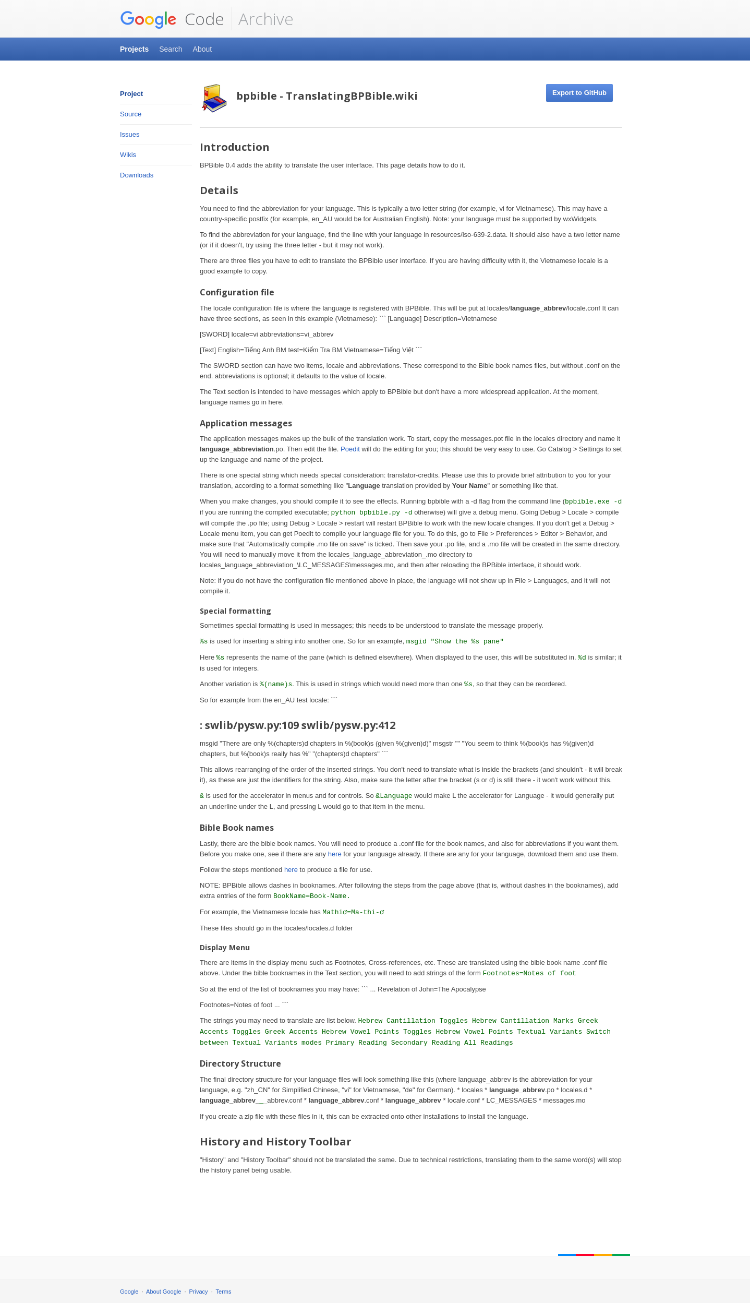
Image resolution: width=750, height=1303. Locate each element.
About (202, 49)
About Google (163, 1291)
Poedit (350, 449)
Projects (134, 49)
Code (172, 18)
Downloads (136, 175)
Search (170, 49)
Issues (130, 134)
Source (130, 114)
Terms (224, 1291)
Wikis (128, 155)
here (335, 854)
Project (131, 94)
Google (129, 1291)
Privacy (198, 1291)
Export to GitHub (579, 93)
